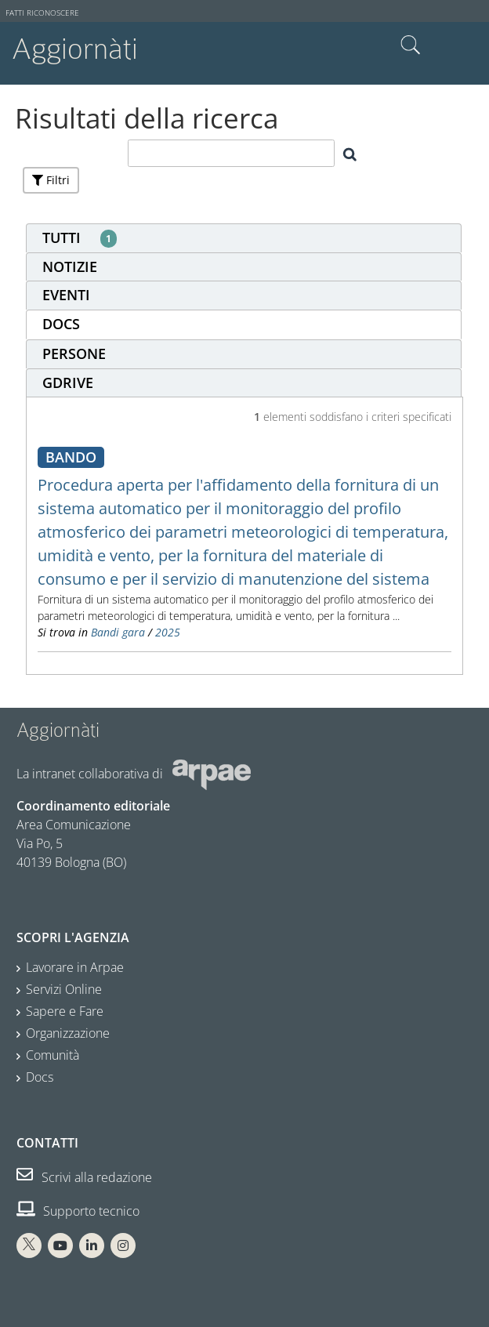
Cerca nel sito (410, 45)
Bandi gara (118, 632)
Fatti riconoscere (42, 13)
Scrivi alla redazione (84, 1177)
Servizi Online (64, 989)
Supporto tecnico (77, 1211)
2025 (167, 632)
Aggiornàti (75, 49)
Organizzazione (68, 1033)
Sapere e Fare (64, 1011)
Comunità (52, 1055)
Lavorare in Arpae (75, 967)
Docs (39, 1077)
